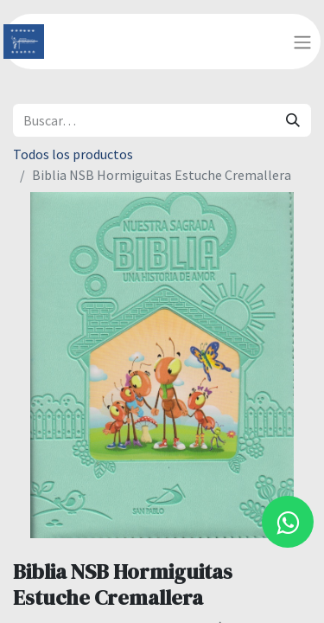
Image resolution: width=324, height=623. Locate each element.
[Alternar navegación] (302, 41)
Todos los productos (73, 154)
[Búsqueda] (293, 120)
